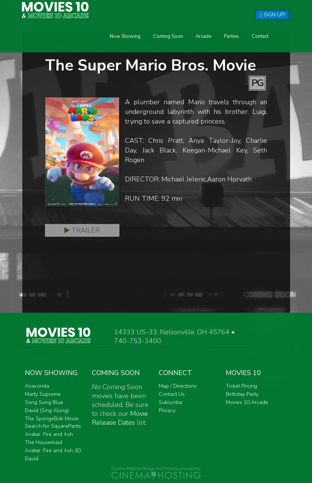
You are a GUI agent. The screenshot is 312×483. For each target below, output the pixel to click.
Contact (194, 46)
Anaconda (37, 386)
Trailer (82, 230)
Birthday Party (242, 394)
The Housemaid (43, 442)
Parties (165, 46)
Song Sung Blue (44, 402)
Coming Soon (102, 46)
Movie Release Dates (120, 418)
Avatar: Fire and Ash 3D (53, 450)
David (31, 458)
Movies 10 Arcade (247, 402)
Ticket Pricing (241, 386)
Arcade (137, 46)
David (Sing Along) (47, 410)
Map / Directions (178, 386)
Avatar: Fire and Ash (49, 434)
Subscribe (170, 402)
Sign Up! (272, 14)
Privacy (167, 410)
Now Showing (59, 46)
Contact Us (172, 394)
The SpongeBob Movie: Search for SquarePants (53, 422)
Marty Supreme (43, 394)
